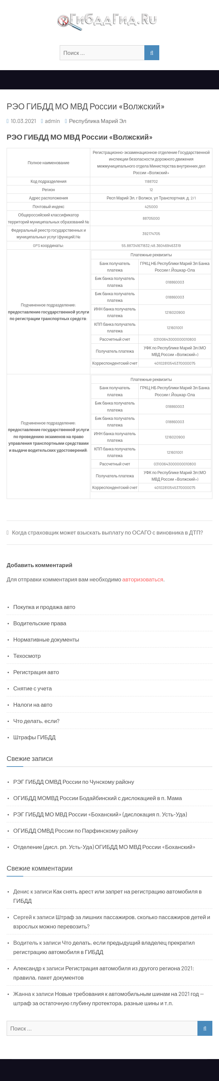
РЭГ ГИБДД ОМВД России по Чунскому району (73, 781)
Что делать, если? (36, 720)
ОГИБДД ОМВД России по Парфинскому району (75, 830)
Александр (27, 968)
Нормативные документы (46, 639)
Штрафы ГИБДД (34, 737)
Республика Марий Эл (97, 120)
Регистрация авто (36, 671)
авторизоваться (142, 579)
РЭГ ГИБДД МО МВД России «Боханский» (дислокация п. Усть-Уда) (100, 814)
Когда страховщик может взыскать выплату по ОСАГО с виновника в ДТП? (107, 532)
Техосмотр (27, 655)
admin (52, 120)
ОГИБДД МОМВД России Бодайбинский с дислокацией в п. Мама (97, 797)
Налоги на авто (32, 704)
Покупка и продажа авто (44, 606)
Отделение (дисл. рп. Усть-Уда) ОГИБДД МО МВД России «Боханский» (104, 846)
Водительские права (39, 623)
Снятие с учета (32, 688)
